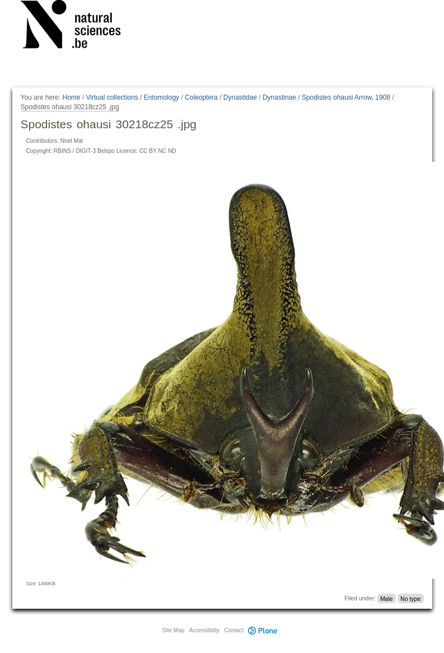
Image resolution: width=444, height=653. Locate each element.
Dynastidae (240, 97)
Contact (233, 630)
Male (386, 598)
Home (71, 97)
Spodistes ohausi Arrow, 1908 (346, 97)
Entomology (161, 97)
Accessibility (204, 630)
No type (410, 598)
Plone (263, 630)
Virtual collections (112, 97)
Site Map (173, 630)
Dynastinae (279, 97)
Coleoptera (201, 97)
